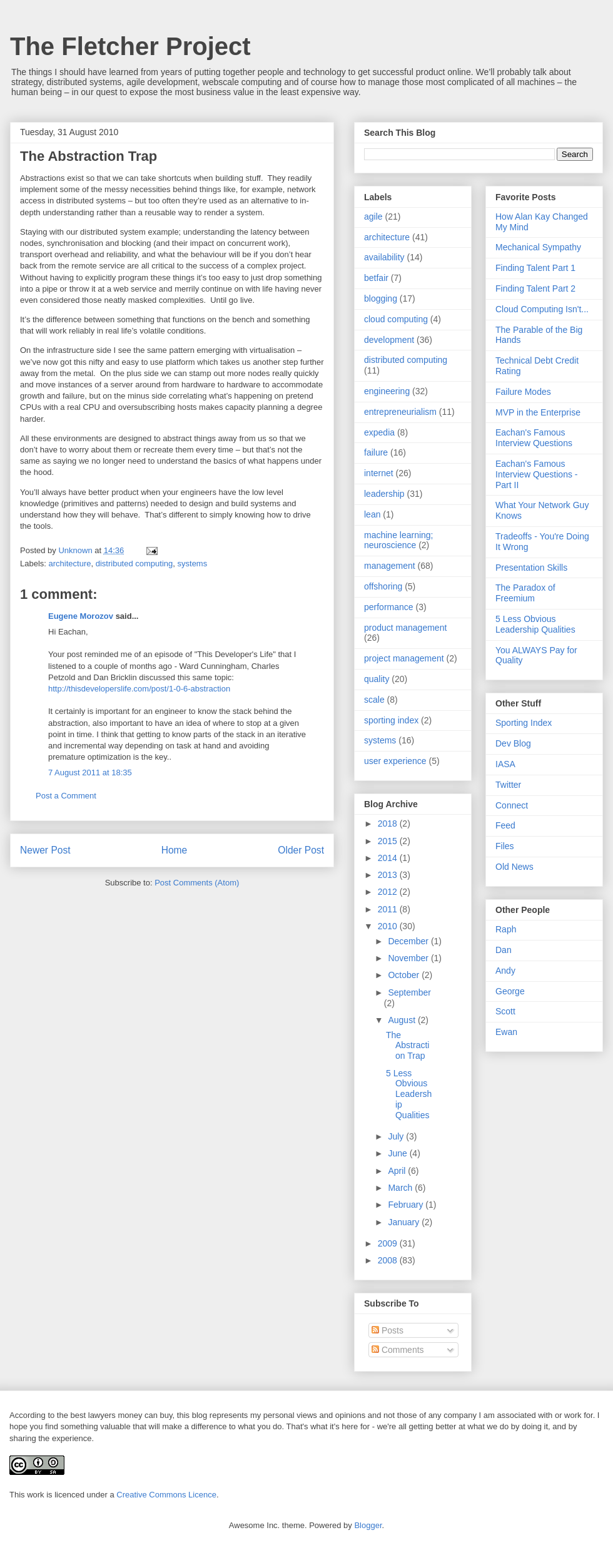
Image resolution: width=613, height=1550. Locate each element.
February (406, 1205)
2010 (389, 926)
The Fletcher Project (130, 46)
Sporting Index (523, 723)
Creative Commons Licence (166, 1494)
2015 (389, 841)
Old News (514, 867)
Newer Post (45, 850)
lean (372, 514)
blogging (380, 298)
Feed (505, 825)
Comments (398, 1350)
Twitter (508, 785)
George (510, 991)
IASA (505, 764)
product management (405, 628)
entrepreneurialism (400, 412)
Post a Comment (66, 795)
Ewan (506, 1032)
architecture (70, 563)
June (398, 1153)
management (389, 566)
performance (388, 607)
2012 (389, 892)
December (409, 941)
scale (374, 700)
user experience (395, 761)
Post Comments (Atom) (197, 882)
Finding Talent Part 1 (535, 268)
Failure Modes (523, 392)
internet (378, 473)
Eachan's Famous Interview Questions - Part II (536, 474)
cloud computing (396, 319)
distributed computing (134, 563)
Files (504, 846)
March (401, 1188)
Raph (505, 929)
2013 (389, 875)
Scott (505, 1011)
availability (384, 257)
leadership (384, 494)
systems (193, 563)
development (389, 340)
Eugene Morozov (80, 616)
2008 (389, 1260)
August (402, 1020)
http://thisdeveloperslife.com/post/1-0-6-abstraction (139, 688)
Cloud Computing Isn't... (542, 309)
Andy (505, 971)
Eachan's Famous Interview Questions (533, 437)
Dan (503, 950)
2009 (389, 1243)
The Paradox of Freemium (525, 593)
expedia (379, 432)
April (398, 1171)
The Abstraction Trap (407, 1045)
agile (373, 217)
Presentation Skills (531, 568)
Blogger (368, 1525)
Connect (511, 805)
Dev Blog (513, 743)
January (405, 1222)
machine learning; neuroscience (398, 540)
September (409, 992)
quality (376, 679)
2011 (389, 909)
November (409, 958)
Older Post (301, 850)
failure (376, 452)
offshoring (383, 586)
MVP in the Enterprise (537, 412)
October (405, 975)
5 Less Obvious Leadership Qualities (409, 1094)
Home (174, 850)
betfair (376, 278)
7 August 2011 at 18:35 (90, 772)
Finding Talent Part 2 (535, 288)
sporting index (391, 720)
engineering (387, 391)
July (397, 1136)
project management (404, 658)
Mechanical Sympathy (538, 247)
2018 (389, 823)
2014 (389, 858)
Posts (387, 1330)
